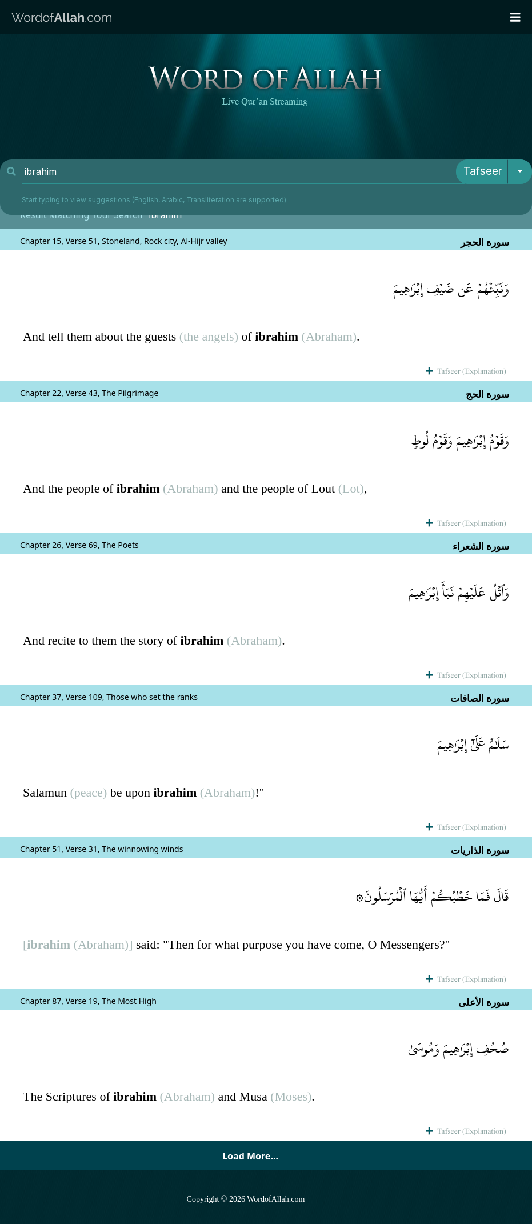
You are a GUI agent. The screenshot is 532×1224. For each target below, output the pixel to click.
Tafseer (482, 171)
